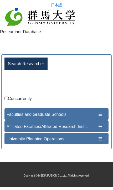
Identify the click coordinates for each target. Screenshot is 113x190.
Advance (56, 86)
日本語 (56, 5)
